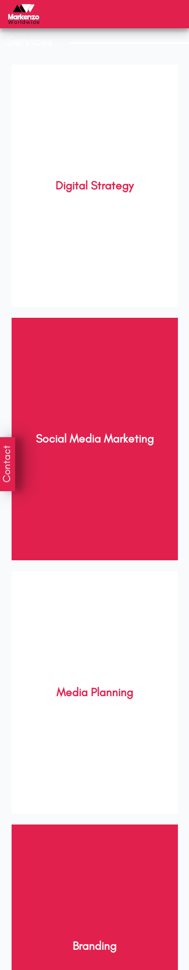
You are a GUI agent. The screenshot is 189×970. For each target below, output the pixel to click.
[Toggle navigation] (168, 14)
